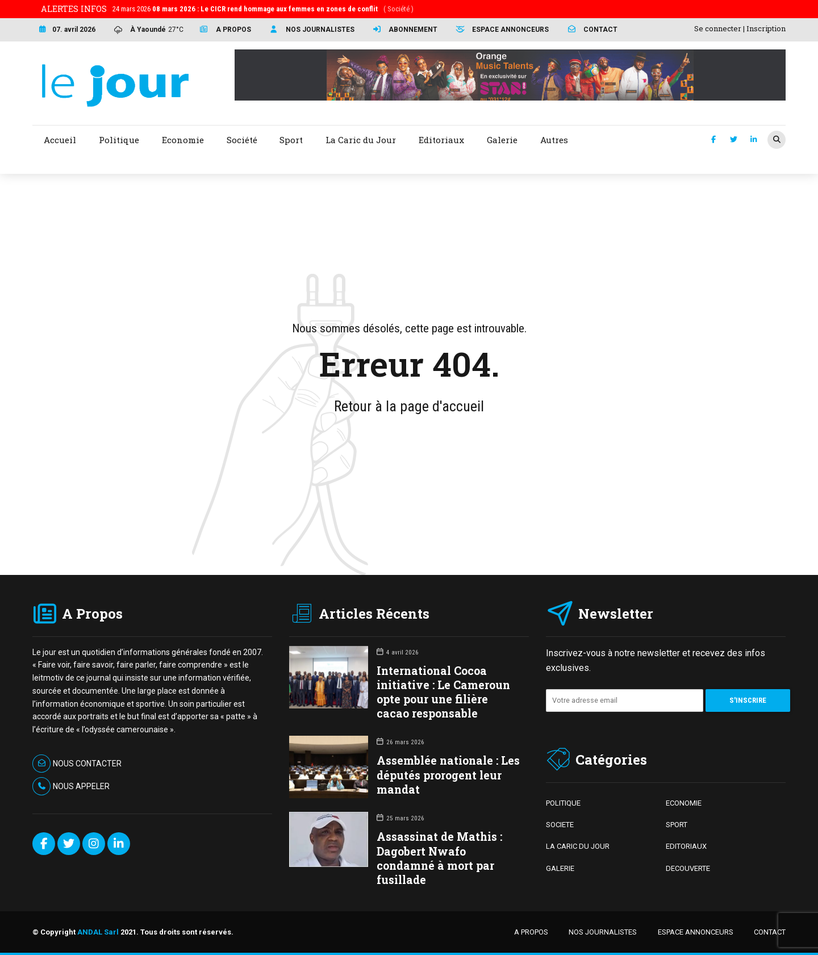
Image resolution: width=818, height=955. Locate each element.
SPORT (676, 824)
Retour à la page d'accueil (409, 406)
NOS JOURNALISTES (603, 932)
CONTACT (770, 932)
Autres (554, 139)
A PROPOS (531, 932)
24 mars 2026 (263, 9)
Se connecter (717, 28)
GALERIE (560, 868)
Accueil (60, 139)
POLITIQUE (563, 803)
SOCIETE (560, 824)
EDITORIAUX (686, 846)
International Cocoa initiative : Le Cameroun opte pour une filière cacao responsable (443, 692)
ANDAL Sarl (98, 932)
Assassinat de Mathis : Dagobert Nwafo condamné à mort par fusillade (439, 858)
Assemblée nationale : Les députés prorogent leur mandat (448, 774)
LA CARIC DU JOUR (578, 846)
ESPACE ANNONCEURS (695, 932)
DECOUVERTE (688, 868)
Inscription (766, 28)
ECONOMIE (684, 803)
